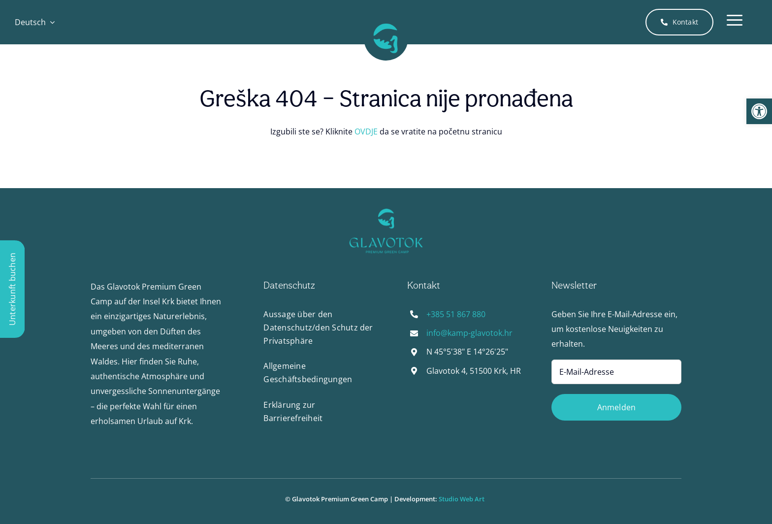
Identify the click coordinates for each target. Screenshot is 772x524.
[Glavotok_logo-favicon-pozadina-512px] (386, 20)
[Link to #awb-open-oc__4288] (734, 22)
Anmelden (616, 407)
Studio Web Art (463, 498)
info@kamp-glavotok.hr (469, 333)
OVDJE (366, 131)
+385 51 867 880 (455, 314)
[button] (759, 111)
